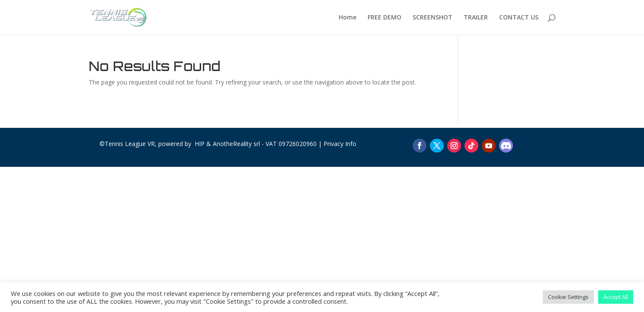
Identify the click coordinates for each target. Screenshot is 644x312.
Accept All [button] (615, 297)
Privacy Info (340, 144)
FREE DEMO (384, 17)
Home (347, 17)
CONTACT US (518, 17)
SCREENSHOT (432, 17)
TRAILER (476, 17)
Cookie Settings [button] (568, 297)
